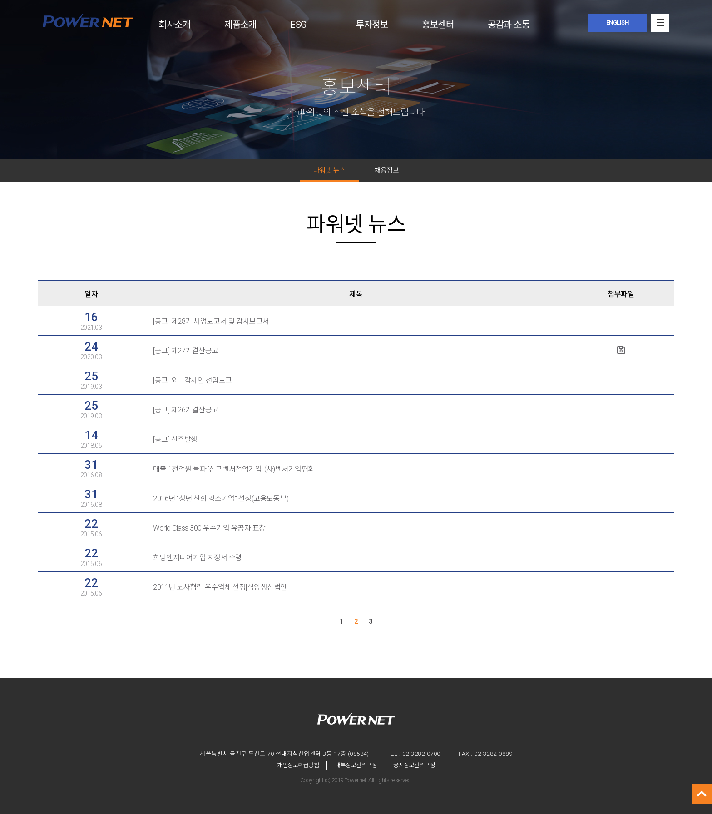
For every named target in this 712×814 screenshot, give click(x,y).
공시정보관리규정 (414, 765)
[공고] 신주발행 (175, 439)
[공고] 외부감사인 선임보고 (192, 380)
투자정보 (372, 24)
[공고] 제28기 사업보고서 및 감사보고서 (211, 321)
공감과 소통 (508, 24)
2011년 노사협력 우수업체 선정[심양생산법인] (220, 587)
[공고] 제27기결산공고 (185, 351)
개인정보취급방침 (298, 765)
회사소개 (174, 24)
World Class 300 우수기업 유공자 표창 (209, 528)
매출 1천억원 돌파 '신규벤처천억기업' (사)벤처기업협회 (234, 469)
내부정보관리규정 (356, 765)
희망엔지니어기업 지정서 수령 (197, 557)
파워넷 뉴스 (329, 170)
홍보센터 (438, 24)
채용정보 (386, 170)
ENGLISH (617, 22)
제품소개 (240, 24)
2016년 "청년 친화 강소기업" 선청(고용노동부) (220, 498)
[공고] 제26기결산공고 (185, 410)
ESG (298, 24)
